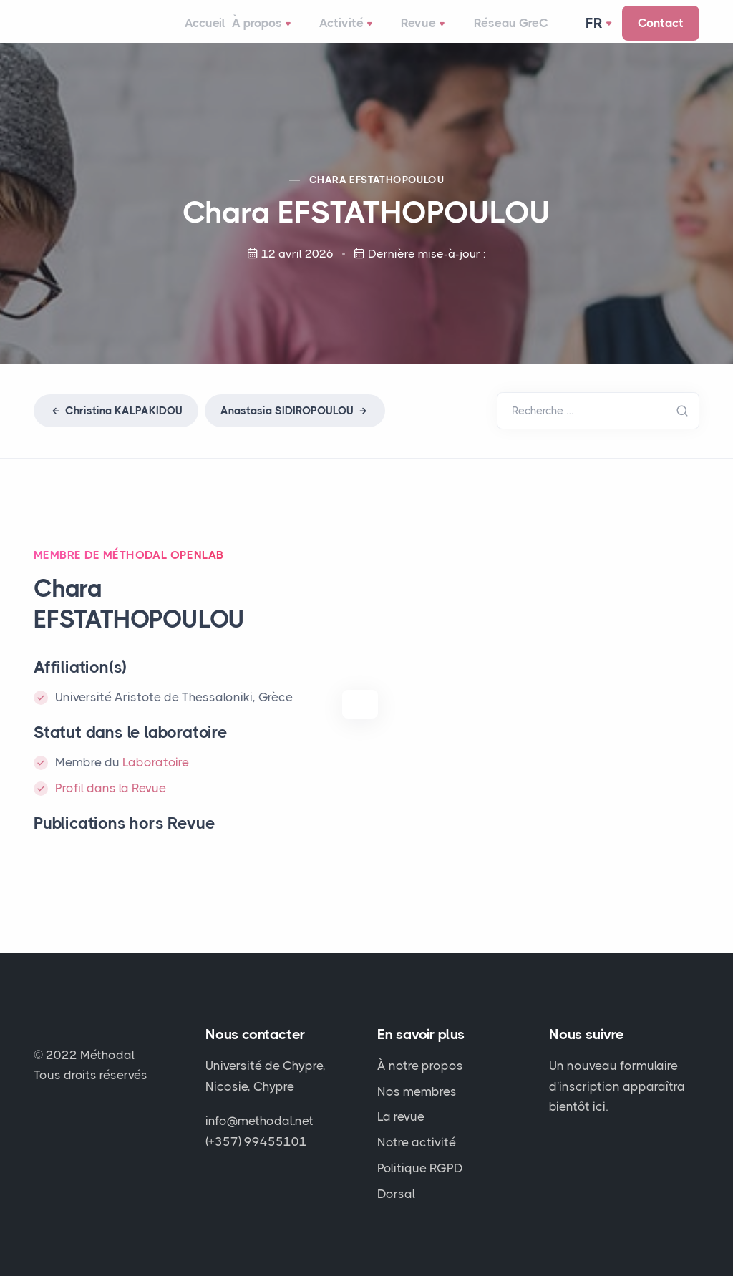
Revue (424, 33)
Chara (376, 196)
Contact (661, 31)
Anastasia (294, 427)
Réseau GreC (498, 31)
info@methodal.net (259, 1121)
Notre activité (416, 1142)
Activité (359, 33)
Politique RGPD (420, 1168)
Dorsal (396, 1194)
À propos (287, 33)
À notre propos (420, 1065)
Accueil (218, 31)
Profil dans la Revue (110, 804)
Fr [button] (595, 31)
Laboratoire (155, 778)
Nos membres (417, 1091)
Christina (116, 427)
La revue (400, 1116)
